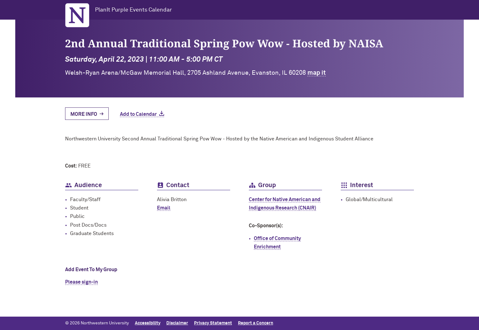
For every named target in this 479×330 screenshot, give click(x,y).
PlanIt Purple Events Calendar (133, 10)
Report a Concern (255, 323)
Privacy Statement (213, 323)
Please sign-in (81, 282)
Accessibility (147, 323)
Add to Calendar (138, 114)
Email (163, 207)
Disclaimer (177, 323)
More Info (83, 114)
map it (316, 73)
